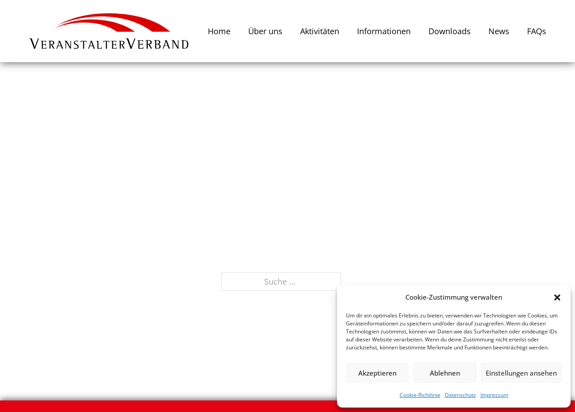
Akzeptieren (377, 372)
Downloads (449, 31)
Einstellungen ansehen (521, 372)
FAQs (536, 31)
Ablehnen (445, 372)
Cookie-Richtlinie (420, 395)
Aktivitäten (319, 31)
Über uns (265, 31)
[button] (557, 297)
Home (219, 31)
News (498, 31)
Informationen (384, 31)
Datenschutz (460, 395)
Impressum (494, 395)
